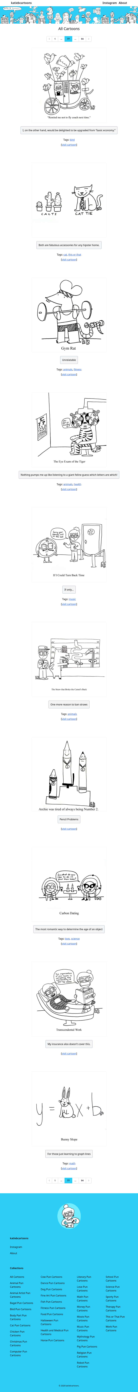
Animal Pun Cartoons (16, 1285)
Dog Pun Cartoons (51, 1289)
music (72, 599)
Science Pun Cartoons (113, 1288)
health (77, 484)
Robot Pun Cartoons (83, 1364)
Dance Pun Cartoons (53, 1283)
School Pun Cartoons (112, 1278)
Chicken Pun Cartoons (17, 1333)
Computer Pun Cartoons (18, 1353)
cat (65, 254)
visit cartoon (69, 144)
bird (72, 139)
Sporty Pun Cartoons (112, 1298)
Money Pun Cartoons (83, 1308)
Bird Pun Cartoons (20, 1309)
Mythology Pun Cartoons (85, 1338)
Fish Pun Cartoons (51, 1301)
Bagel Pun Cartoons (21, 1303)
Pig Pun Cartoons (87, 1346)
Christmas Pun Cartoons (18, 1343)
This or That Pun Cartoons (115, 1318)
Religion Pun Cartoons (84, 1354)
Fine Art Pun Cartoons (53, 1295)
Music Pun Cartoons (83, 1328)
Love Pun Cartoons (82, 1288)
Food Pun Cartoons (52, 1314)
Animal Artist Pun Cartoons (20, 1294)
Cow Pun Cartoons (51, 1277)
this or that (74, 254)
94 (82, 38)
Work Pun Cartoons (111, 1328)
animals (67, 369)
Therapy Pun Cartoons (113, 1308)
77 (68, 38)
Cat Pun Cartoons (20, 1325)
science (75, 938)
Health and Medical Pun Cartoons (55, 1332)
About (13, 1253)
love (67, 938)
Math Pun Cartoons (82, 1298)
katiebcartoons (21, 3)
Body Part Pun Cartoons (18, 1317)
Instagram (16, 1247)
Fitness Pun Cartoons (53, 1308)
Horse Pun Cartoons (52, 1340)
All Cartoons (17, 1277)
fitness (78, 369)
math (72, 1163)
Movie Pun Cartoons (83, 1318)
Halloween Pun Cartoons (49, 1322)
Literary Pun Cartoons (84, 1278)
